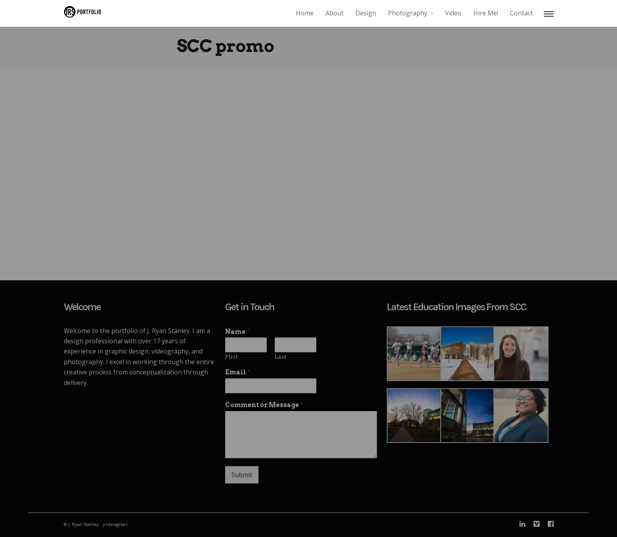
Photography (407, 13)
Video (453, 13)
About (334, 13)
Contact (521, 13)
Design (365, 13)
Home (305, 13)
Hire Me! (485, 13)
